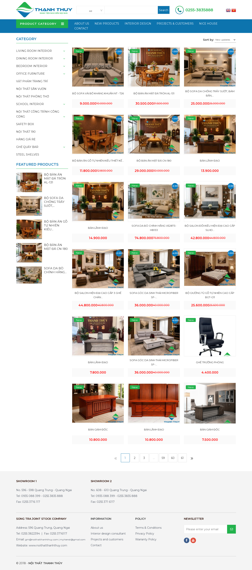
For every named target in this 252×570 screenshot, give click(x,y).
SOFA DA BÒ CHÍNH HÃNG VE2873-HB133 (154, 228)
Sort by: (208, 40)
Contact (81, 28)
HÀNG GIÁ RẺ (25, 139)
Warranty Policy (145, 539)
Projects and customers (107, 539)
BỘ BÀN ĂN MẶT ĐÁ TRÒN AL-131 (153, 93)
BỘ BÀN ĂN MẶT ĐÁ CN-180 (154, 160)
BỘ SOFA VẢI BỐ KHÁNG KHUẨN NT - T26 (98, 93)
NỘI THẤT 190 (26, 131)
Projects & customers (175, 23)
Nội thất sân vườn (31, 89)
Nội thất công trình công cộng (37, 114)
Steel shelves (27, 154)
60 (173, 458)
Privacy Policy (144, 533)
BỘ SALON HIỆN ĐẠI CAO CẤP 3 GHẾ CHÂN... (98, 295)
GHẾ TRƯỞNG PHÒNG (210, 362)
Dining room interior (34, 58)
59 (163, 458)
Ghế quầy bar (27, 147)
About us (97, 527)
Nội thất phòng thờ (32, 96)
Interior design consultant (108, 533)
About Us (81, 23)
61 (182, 458)
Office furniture (30, 73)
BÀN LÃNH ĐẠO (210, 160)
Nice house (208, 23)
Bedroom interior (31, 66)
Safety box (25, 124)
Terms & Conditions (148, 527)
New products (107, 23)
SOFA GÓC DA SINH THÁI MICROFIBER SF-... (154, 295)
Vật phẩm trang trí (32, 81)
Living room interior (34, 51)
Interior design (138, 23)
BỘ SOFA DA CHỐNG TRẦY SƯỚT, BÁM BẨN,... (209, 93)
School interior (30, 104)
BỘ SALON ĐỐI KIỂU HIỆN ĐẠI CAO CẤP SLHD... (210, 228)
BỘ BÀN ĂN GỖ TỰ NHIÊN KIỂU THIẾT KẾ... (98, 160)
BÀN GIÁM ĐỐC (98, 429)
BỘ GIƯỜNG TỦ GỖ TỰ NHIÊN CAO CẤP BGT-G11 (209, 295)
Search (163, 10)
